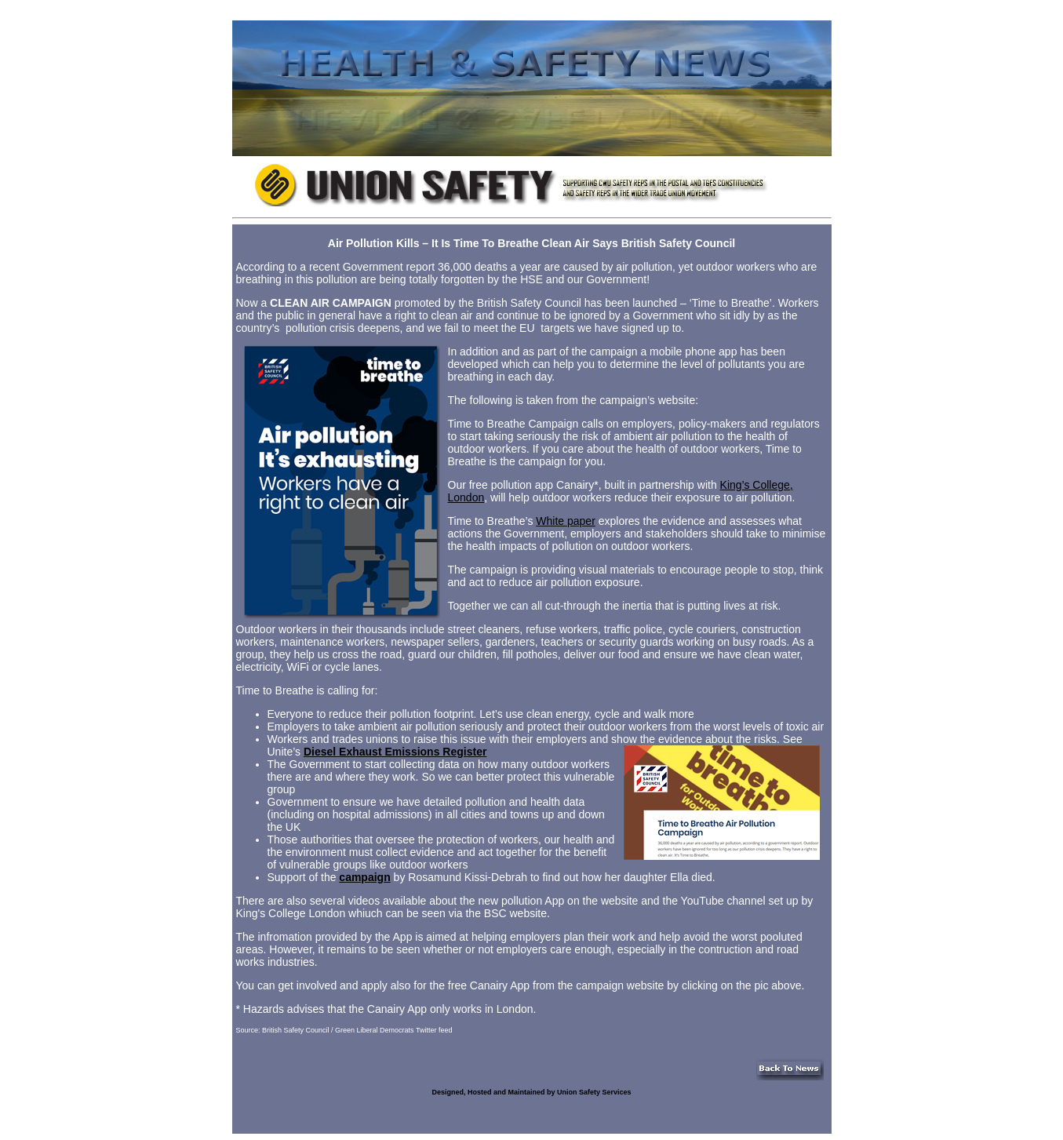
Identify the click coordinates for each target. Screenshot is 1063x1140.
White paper (565, 521)
